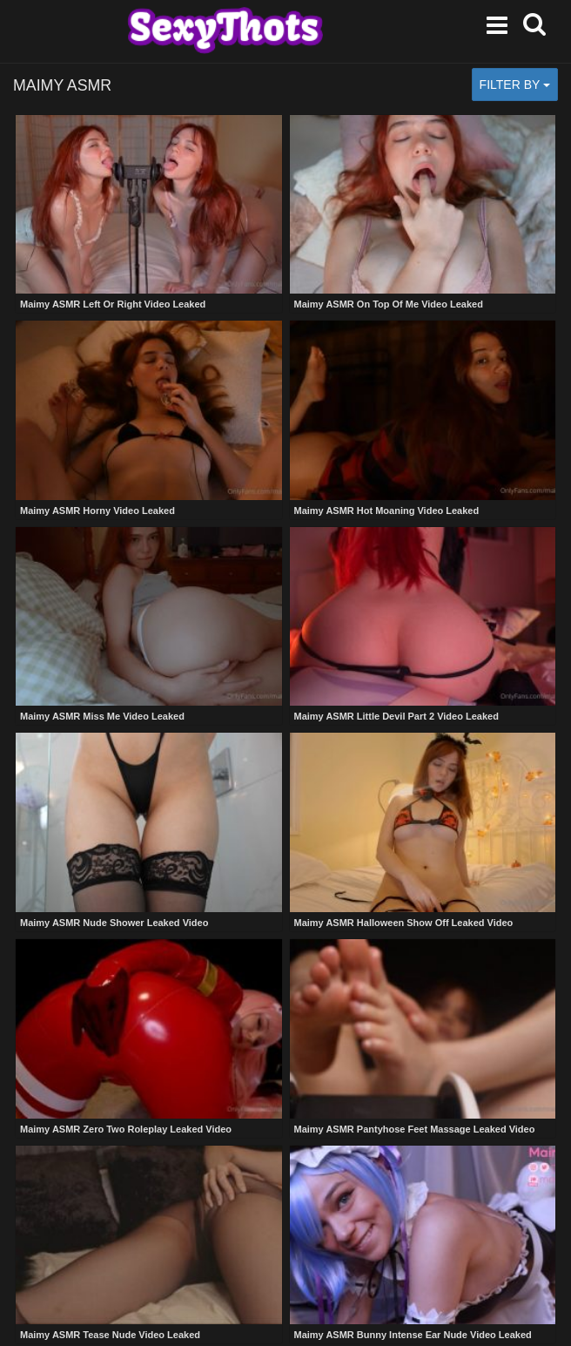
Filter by (515, 84)
